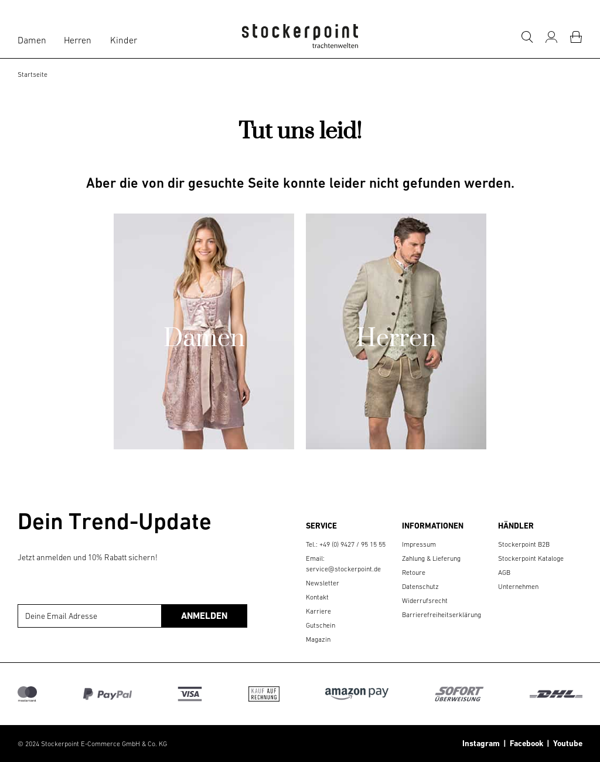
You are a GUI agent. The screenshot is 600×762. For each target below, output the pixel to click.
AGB (504, 572)
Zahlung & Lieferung (431, 558)
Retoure (413, 572)
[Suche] (527, 37)
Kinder (123, 40)
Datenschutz (420, 586)
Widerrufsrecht (425, 601)
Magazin (318, 639)
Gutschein (320, 625)
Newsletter (322, 583)
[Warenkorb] (576, 37)
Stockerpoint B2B (524, 544)
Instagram (481, 743)
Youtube (566, 743)
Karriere (318, 611)
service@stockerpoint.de (343, 569)
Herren (77, 40)
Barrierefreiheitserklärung (441, 615)
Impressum (419, 544)
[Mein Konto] (551, 37)
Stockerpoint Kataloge (531, 558)
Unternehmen (518, 586)
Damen (32, 40)
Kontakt (317, 597)
